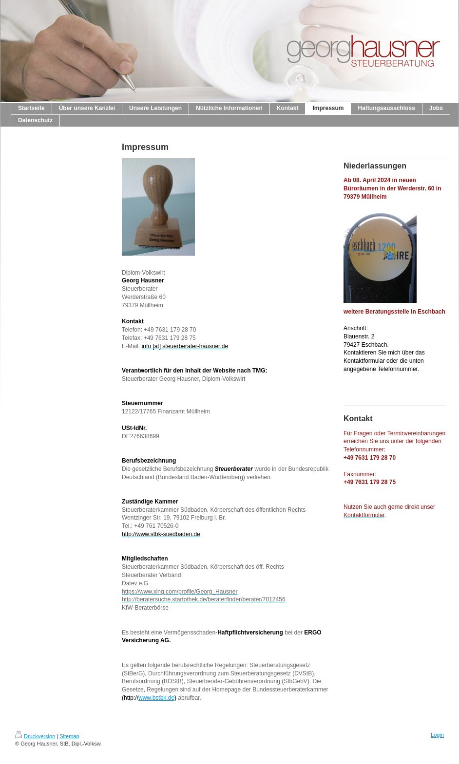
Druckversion (35, 736)
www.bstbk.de (156, 697)
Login (437, 735)
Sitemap (69, 736)
